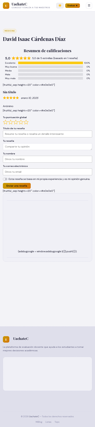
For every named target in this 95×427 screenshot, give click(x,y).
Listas (48, 422)
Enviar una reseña (16, 185)
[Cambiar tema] (60, 5)
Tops (57, 422)
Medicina (10, 31)
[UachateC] (6, 5)
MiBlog (39, 422)
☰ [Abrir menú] (89, 5)
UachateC (19, 4)
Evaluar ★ (73, 5)
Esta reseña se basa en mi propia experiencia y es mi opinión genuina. (49, 179)
